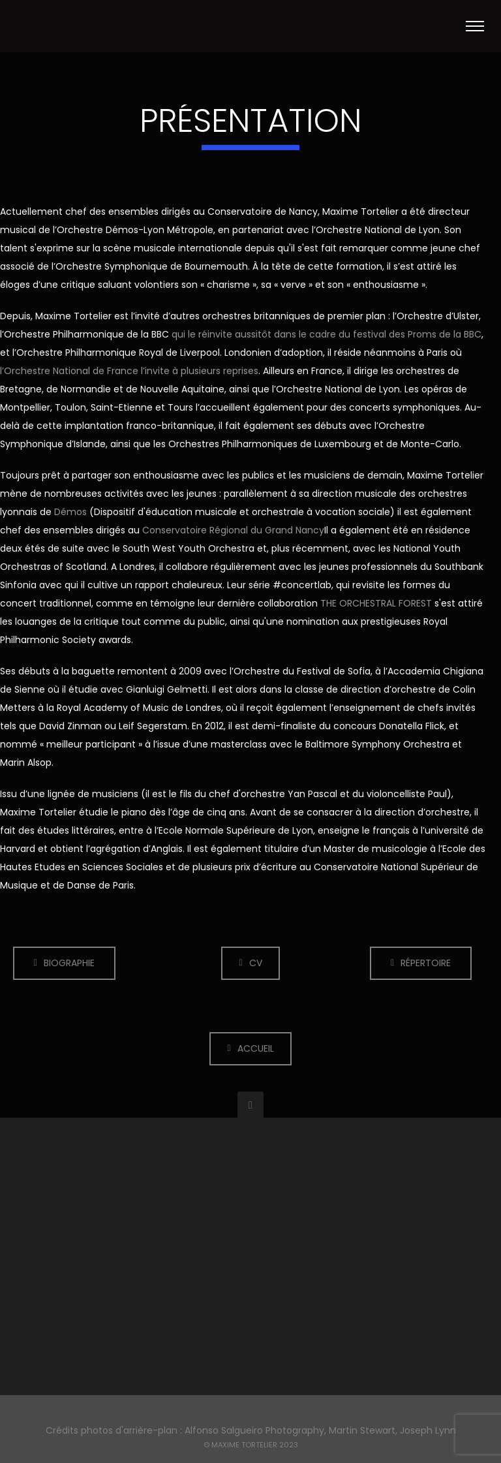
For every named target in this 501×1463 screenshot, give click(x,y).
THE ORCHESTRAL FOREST (376, 603)
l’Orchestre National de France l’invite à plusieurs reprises (129, 370)
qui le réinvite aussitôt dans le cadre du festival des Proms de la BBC (326, 334)
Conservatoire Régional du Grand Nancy (233, 530)
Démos (70, 511)
